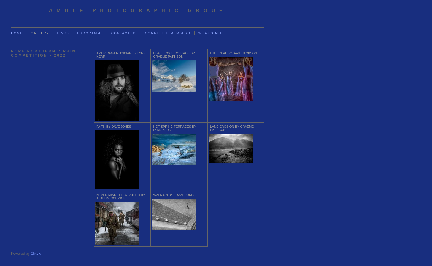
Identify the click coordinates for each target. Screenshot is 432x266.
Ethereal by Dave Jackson (233, 53)
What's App (210, 33)
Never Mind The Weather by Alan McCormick (120, 196)
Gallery (40, 33)
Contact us (124, 33)
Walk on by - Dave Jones (174, 195)
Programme (90, 33)
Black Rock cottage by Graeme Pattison (174, 55)
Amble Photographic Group (137, 10)
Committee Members (167, 33)
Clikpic (36, 253)
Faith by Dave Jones (113, 126)
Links (63, 33)
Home (17, 33)
